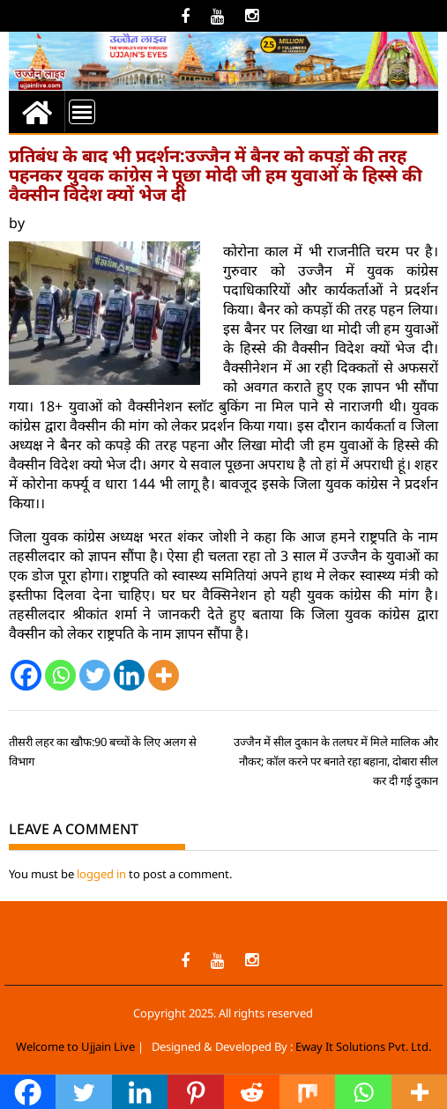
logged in (101, 874)
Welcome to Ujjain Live (75, 1046)
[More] (163, 675)
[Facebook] (26, 675)
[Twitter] (94, 675)
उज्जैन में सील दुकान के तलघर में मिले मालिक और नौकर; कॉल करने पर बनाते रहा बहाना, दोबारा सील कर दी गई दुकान (336, 761)
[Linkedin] (129, 675)
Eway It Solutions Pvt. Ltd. (363, 1046)
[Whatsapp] (60, 675)
